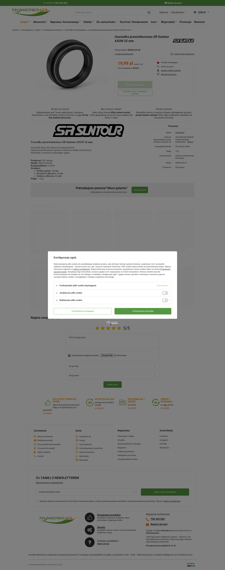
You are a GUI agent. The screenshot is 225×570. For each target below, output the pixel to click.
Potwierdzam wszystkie (143, 311)
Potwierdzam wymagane (83, 311)
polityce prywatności (81, 269)
